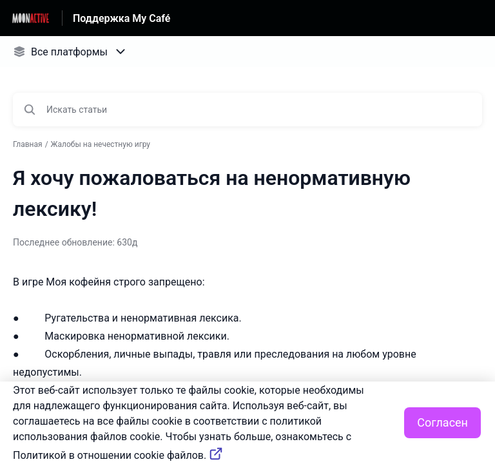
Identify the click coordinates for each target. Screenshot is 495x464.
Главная (28, 144)
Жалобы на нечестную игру (100, 144)
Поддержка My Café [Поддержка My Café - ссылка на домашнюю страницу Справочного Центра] (121, 18)
